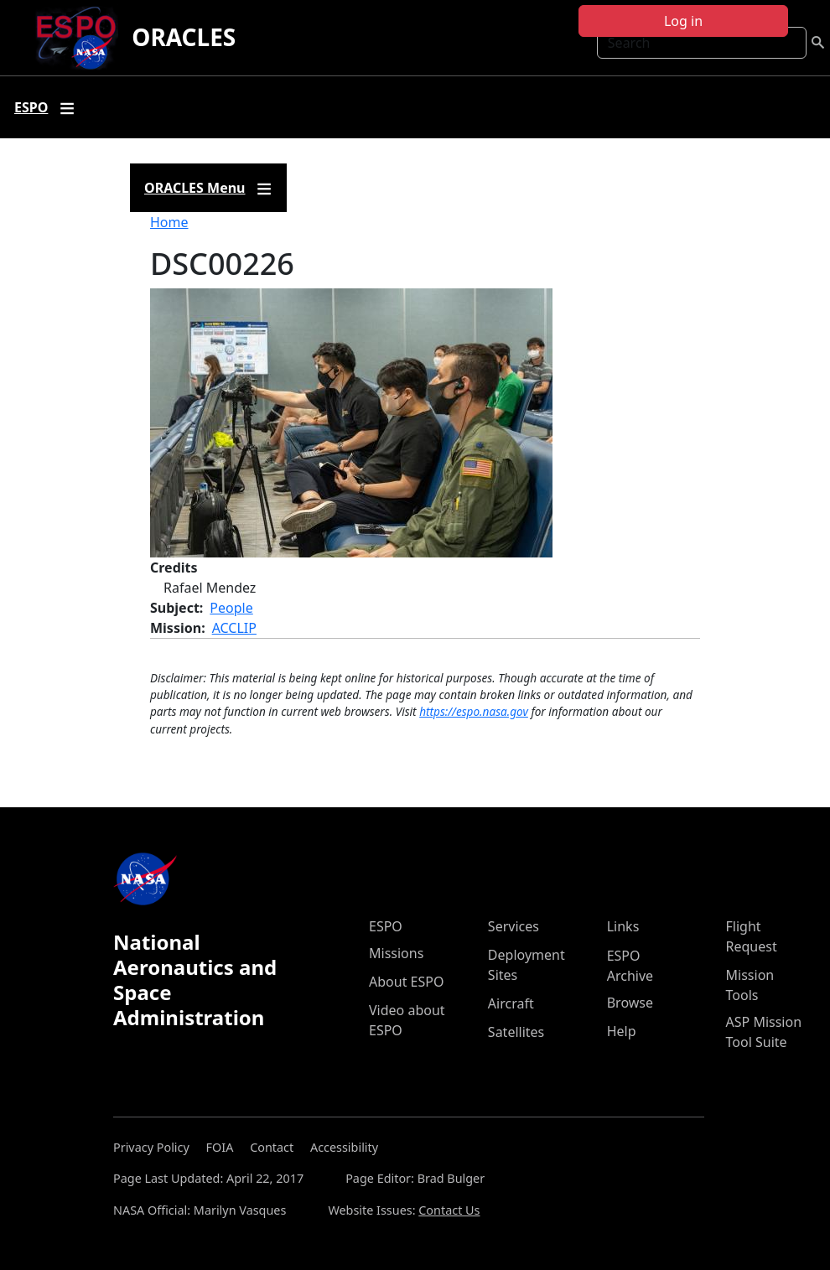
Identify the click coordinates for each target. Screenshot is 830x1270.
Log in (683, 21)
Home (169, 222)
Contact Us (449, 1210)
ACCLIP (234, 628)
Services (513, 926)
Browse (630, 1002)
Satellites (516, 1032)
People (231, 608)
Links (623, 926)
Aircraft (511, 1003)
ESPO (385, 926)
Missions (396, 953)
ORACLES (184, 37)
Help (621, 1031)
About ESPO (406, 981)
